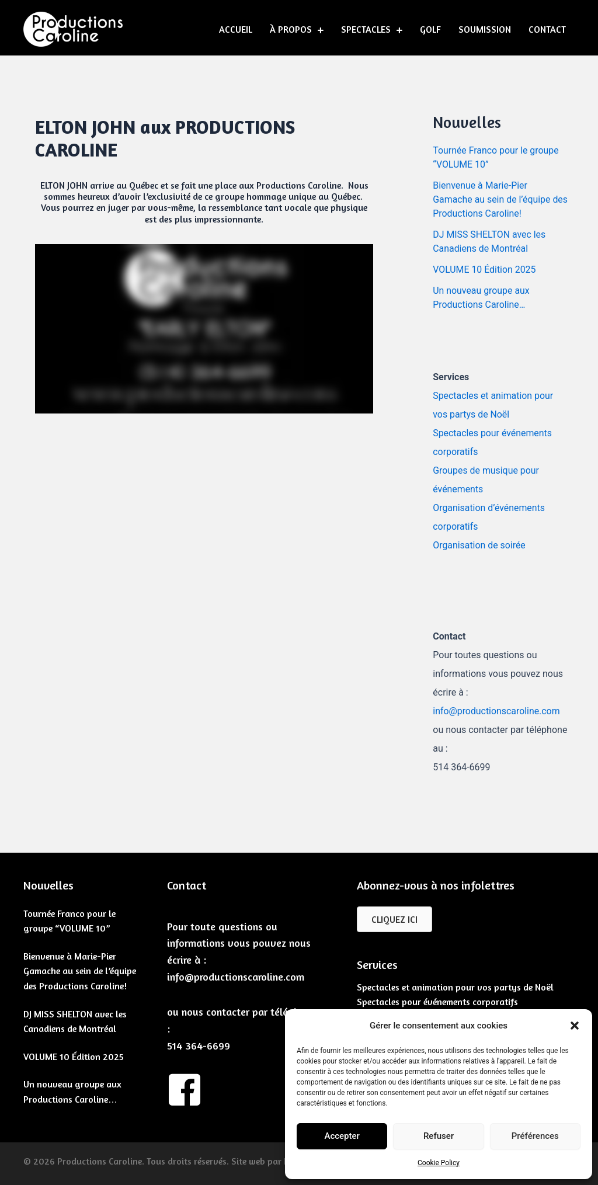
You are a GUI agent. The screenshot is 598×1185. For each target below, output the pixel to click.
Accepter (341, 1136)
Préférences (535, 1136)
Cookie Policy (439, 1163)
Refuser (438, 1136)
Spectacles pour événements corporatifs (437, 1001)
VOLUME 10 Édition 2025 (485, 269)
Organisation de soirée (479, 545)
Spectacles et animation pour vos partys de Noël (455, 987)
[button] (574, 1025)
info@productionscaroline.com (497, 711)
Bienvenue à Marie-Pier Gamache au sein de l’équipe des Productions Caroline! (492, 199)
